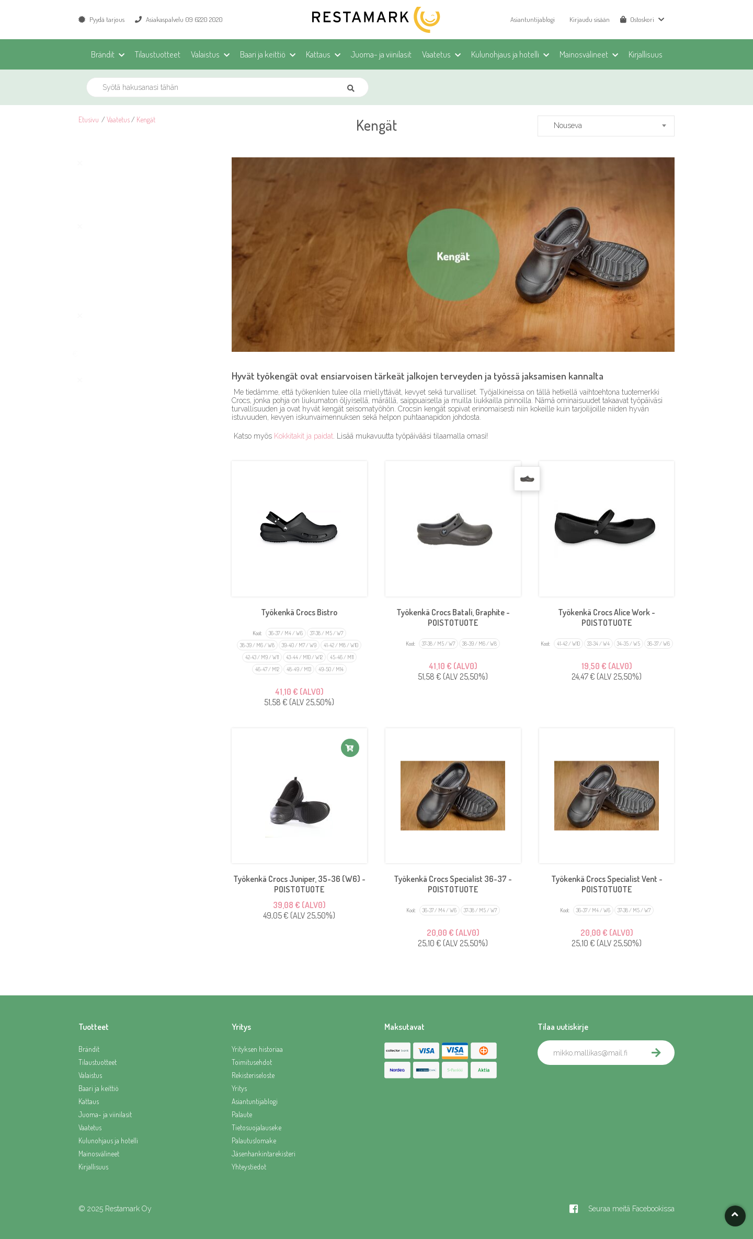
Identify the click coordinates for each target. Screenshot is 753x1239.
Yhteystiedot (249, 1166)
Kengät (145, 119)
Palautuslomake (254, 1140)
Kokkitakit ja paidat (303, 436)
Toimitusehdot (252, 1062)
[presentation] (617, 1088)
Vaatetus (118, 119)
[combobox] (606, 126)
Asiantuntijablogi (532, 19)
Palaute (242, 1114)
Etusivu (88, 119)
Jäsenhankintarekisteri (263, 1153)
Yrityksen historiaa (257, 1049)
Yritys (239, 1088)
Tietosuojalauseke (256, 1127)
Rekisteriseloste (253, 1075)
